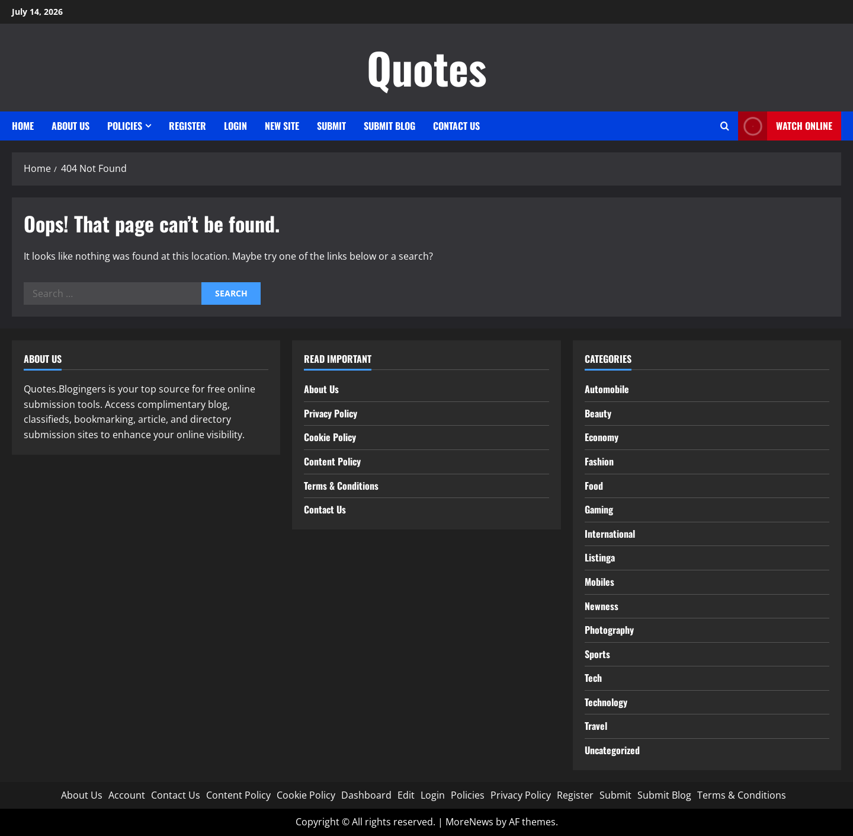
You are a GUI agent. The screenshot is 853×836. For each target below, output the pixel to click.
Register (187, 126)
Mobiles (599, 582)
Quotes (427, 67)
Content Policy (332, 461)
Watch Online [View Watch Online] (785, 126)
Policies (124, 126)
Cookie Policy (330, 437)
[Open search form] (724, 126)
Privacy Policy (330, 413)
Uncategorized (612, 750)
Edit (406, 795)
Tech (593, 678)
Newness (601, 606)
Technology (606, 702)
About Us (70, 126)
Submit (331, 126)
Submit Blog (389, 126)
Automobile (607, 389)
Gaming (599, 509)
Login (235, 126)
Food (594, 485)
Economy (601, 437)
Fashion (599, 461)
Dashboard (366, 795)
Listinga (600, 557)
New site (282, 126)
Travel (596, 726)
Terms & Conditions (341, 485)
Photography (609, 630)
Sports (597, 654)
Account (126, 795)
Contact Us (456, 126)
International (610, 534)
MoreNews (469, 821)
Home (23, 126)
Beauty (598, 413)
